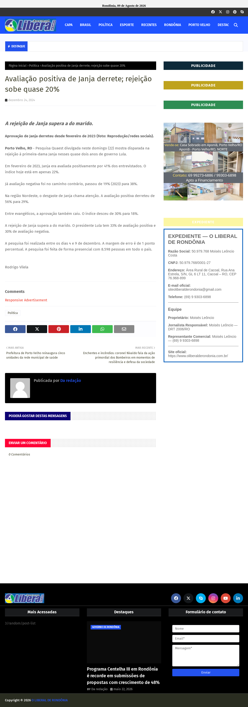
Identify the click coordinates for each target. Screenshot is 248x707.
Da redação (70, 380)
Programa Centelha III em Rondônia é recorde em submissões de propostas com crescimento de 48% (123, 675)
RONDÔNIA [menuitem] (172, 25)
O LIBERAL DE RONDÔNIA (50, 700)
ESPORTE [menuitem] (127, 25)
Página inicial (18, 65)
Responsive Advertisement (26, 300)
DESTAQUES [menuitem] (227, 25)
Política (34, 65)
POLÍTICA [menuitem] (105, 25)
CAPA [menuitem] (68, 25)
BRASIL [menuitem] (85, 25)
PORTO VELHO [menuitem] (199, 25)
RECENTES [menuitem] (149, 25)
